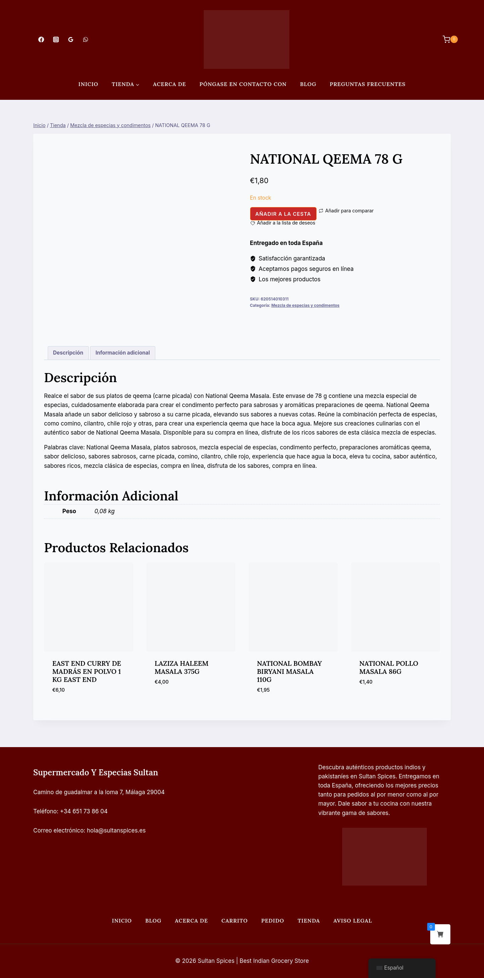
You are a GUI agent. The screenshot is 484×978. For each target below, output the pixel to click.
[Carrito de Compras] (447, 39)
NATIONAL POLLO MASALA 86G (388, 667)
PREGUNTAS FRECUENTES (368, 84)
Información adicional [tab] (122, 353)
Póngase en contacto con (243, 84)
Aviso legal (352, 920)
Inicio (88, 84)
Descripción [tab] (68, 353)
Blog (308, 84)
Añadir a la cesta (283, 214)
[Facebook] (41, 39)
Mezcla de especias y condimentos (305, 305)
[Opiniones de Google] (70, 39)
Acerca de (169, 84)
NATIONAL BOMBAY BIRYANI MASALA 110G (289, 671)
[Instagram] (56, 39)
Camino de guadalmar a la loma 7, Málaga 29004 (99, 792)
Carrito (234, 920)
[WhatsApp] (85, 39)
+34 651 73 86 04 (84, 811)
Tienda (308, 920)
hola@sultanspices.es (116, 830)
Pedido (272, 920)
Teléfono (45, 811)
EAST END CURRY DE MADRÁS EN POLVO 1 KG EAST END (86, 671)
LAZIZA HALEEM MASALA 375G (181, 667)
